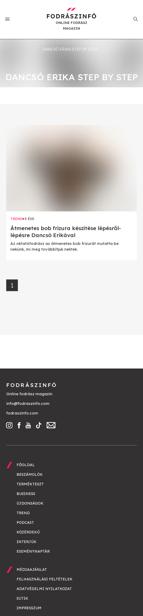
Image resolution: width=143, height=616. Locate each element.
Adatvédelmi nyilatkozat (44, 588)
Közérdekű (28, 532)
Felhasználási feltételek (45, 579)
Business (26, 493)
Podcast (25, 522)
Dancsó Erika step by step (70, 49)
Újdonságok (30, 503)
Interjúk (27, 541)
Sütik (22, 598)
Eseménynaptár (33, 551)
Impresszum (29, 608)
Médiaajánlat (32, 569)
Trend (23, 513)
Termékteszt (30, 484)
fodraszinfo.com (22, 413)
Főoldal (26, 465)
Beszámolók (30, 474)
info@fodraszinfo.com (27, 403)
